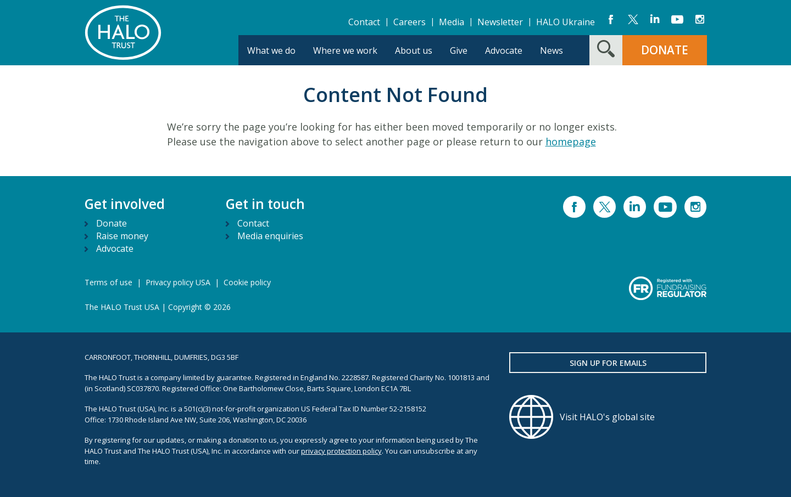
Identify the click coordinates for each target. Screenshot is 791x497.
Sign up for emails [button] (608, 363)
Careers (409, 22)
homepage (570, 141)
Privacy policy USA (178, 282)
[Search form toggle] (605, 50)
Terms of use (108, 282)
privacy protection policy (341, 451)
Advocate (114, 248)
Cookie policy (247, 282)
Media (451, 22)
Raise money (122, 236)
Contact (364, 22)
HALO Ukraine (565, 22)
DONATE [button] (664, 50)
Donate (111, 223)
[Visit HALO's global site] (608, 417)
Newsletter (500, 22)
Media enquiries (270, 236)
